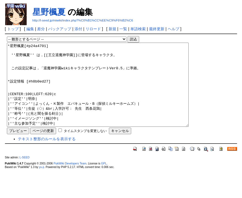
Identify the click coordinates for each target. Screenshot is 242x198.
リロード (93, 29)
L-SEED (24, 173)
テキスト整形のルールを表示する (47, 155)
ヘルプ (173, 29)
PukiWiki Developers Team (70, 180)
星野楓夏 (48, 11)
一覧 (123, 29)
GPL (104, 180)
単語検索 (138, 29)
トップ (13, 29)
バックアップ (59, 29)
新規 (112, 29)
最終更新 (156, 29)
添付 (78, 29)
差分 (41, 29)
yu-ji (41, 183)
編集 (30, 29)
